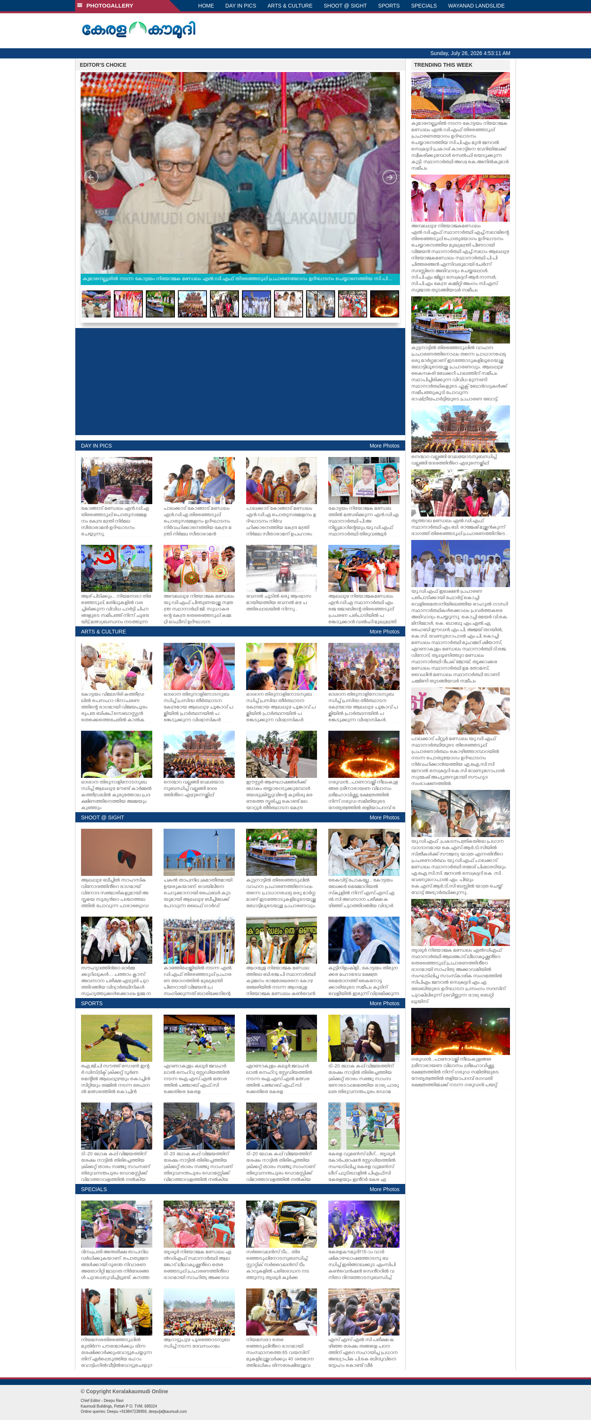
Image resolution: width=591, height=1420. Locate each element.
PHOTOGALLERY (105, 5)
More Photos (385, 446)
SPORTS (389, 6)
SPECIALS (424, 6)
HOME (206, 6)
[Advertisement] (240, 381)
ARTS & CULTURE (290, 6)
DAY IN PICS (240, 6)
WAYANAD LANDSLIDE (476, 6)
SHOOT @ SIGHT (345, 6)
